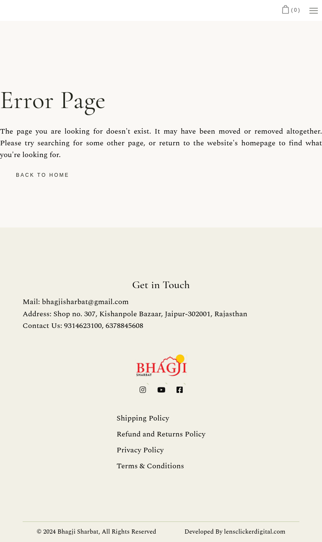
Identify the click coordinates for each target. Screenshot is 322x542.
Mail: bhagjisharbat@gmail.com (76, 301)
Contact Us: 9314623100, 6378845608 (83, 325)
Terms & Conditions (150, 466)
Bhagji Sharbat (78, 532)
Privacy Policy (140, 450)
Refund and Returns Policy (161, 434)
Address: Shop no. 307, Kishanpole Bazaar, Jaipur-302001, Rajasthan (135, 314)
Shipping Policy (143, 418)
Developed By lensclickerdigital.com (235, 532)
